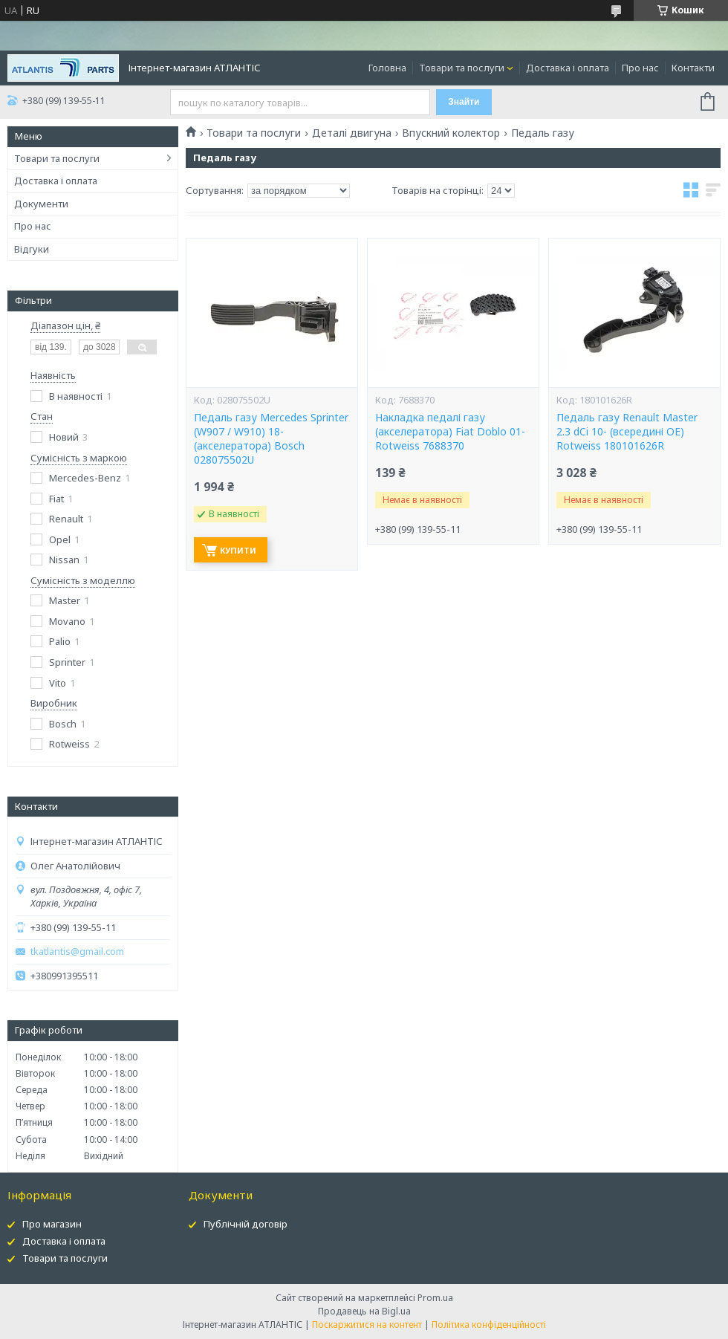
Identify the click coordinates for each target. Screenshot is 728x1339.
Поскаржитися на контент (367, 1324)
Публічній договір (245, 1224)
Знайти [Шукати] (463, 102)
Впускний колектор (451, 133)
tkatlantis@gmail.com (77, 951)
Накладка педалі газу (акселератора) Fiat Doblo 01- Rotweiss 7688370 (450, 432)
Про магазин (52, 1224)
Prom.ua (435, 1297)
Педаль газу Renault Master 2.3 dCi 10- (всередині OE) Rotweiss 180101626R (627, 432)
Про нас (640, 67)
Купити (238, 550)
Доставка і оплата (567, 67)
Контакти (693, 67)
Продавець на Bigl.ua (364, 1311)
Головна (387, 67)
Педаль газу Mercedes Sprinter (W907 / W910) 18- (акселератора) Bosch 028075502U (271, 439)
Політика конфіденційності (489, 1324)
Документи (41, 203)
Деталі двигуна (351, 133)
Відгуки (31, 249)
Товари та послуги (461, 67)
